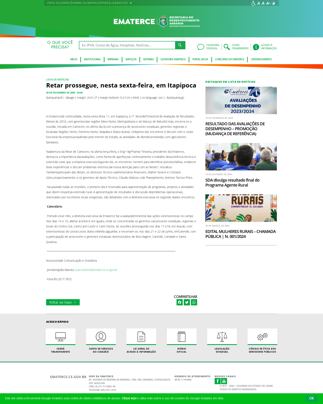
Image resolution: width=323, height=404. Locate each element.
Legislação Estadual (222, 340)
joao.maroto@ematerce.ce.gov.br (96, 270)
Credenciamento (261, 59)
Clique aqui (129, 398)
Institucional (92, 59)
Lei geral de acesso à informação (141, 340)
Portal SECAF (200, 59)
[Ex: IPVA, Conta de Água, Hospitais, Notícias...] (127, 45)
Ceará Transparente (60, 340)
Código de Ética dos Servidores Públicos (262, 340)
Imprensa (113, 59)
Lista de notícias (57, 79)
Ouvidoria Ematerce (173, 59)
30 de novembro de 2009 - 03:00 (64, 92)
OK (311, 398)
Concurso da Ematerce (229, 59)
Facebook (218, 381)
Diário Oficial (182, 340)
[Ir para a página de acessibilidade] (253, 3)
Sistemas (148, 59)
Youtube (224, 381)
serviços (130, 59)
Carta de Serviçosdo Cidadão (101, 340)
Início (73, 59)
